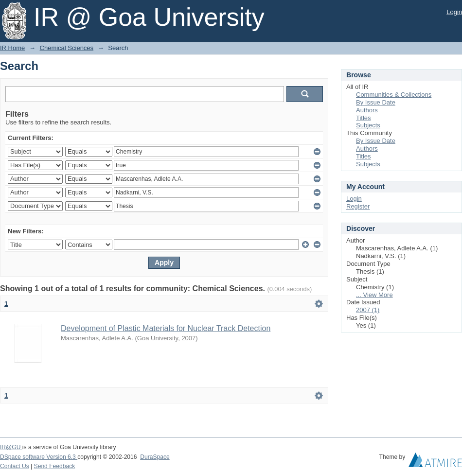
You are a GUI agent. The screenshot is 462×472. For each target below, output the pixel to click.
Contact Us (14, 466)
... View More (374, 294)
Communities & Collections (393, 94)
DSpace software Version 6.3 (38, 457)
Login (454, 12)
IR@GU (11, 447)
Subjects (368, 125)
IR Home (12, 48)
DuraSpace (154, 457)
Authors (367, 110)
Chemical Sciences (67, 48)
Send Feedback (54, 466)
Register (358, 206)
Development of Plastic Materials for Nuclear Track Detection (165, 328)
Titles (363, 118)
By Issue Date (375, 102)
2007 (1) (367, 310)
